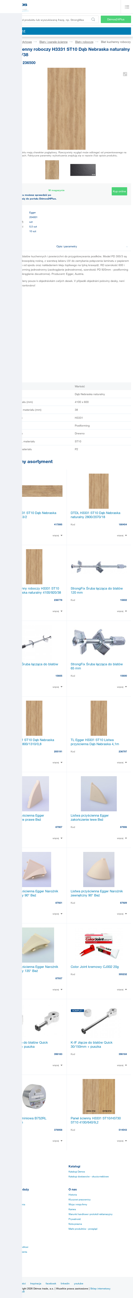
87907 (58, 827)
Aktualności (19, 1283)
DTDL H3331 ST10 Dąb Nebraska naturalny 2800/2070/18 (95, 515)
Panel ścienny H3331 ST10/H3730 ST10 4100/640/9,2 (96, 1120)
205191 (58, 751)
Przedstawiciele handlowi (15, 1246)
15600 (123, 675)
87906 (123, 827)
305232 (123, 974)
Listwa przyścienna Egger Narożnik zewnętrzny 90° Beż (97, 893)
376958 (58, 1129)
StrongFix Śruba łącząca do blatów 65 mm (97, 666)
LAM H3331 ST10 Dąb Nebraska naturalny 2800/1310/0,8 (30, 742)
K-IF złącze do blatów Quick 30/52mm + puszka (27, 1044)
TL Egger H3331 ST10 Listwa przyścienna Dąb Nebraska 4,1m (95, 742)
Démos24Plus (115, 19)
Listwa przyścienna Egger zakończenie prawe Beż (25, 817)
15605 (58, 675)
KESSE (5, 1261)
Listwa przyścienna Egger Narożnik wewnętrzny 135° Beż (32, 969)
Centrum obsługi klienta (14, 1251)
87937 (58, 978)
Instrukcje (7, 1194)
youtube (78, 1283)
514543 (123, 1129)
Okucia (5, 1171)
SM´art (5, 1266)
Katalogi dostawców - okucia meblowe (89, 1176)
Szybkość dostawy (11, 1218)
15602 (123, 599)
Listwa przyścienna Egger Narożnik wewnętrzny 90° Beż (32, 893)
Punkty (5, 1223)
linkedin (65, 1283)
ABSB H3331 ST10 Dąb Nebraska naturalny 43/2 (31, 515)
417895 (58, 524)
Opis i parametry (92, 246)
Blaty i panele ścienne (53, 42)
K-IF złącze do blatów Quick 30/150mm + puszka (91, 1044)
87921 (58, 902)
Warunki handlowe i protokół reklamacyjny (90, 1214)
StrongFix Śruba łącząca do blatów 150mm (32, 666)
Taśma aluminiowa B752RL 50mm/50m (26, 1120)
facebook (51, 1283)
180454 (123, 524)
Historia (73, 1194)
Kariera (72, 1209)
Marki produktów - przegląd (83, 1228)
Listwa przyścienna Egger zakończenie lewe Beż (90, 817)
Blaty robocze (84, 42)
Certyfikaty (7, 1209)
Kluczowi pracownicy (80, 1199)
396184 (123, 1054)
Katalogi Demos (77, 1171)
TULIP (5, 1256)
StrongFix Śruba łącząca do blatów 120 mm (97, 590)
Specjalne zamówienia (13, 1204)
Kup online (119, 191)
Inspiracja (35, 1283)
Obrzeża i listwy (10, 1176)
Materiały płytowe (20, 42)
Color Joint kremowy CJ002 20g (95, 967)
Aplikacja (6, 1199)
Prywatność (75, 1218)
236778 (58, 599)
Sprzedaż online (10, 1214)
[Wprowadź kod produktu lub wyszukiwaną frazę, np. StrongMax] (50, 19)
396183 (58, 1054)
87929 (123, 902)
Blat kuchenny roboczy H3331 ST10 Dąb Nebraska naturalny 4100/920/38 (33, 590)
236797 (123, 751)
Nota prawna (75, 1223)
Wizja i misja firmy (78, 1204)
